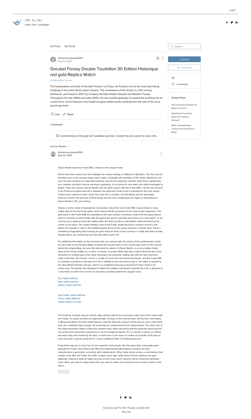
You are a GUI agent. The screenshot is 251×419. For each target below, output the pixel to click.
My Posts (69, 46)
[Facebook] (227, 22)
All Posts (55, 46)
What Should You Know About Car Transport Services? (181, 116)
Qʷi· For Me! (33, 20)
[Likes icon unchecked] (52, 114)
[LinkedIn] (236, 22)
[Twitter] (231, 22)
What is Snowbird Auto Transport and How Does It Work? (182, 128)
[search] (184, 46)
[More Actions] (161, 58)
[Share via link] (68, 114)
